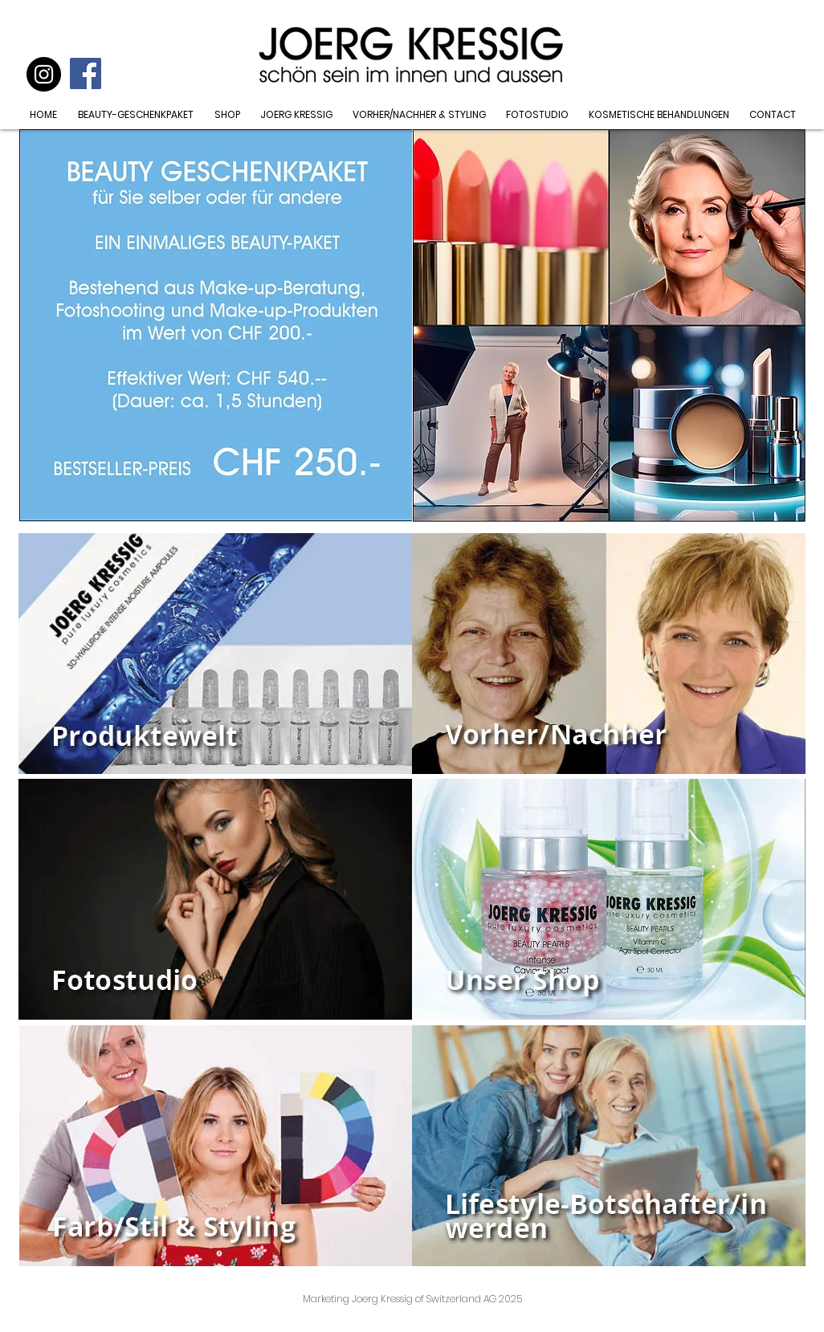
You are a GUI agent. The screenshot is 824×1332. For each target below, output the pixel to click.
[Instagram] (44, 74)
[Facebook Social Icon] (85, 73)
